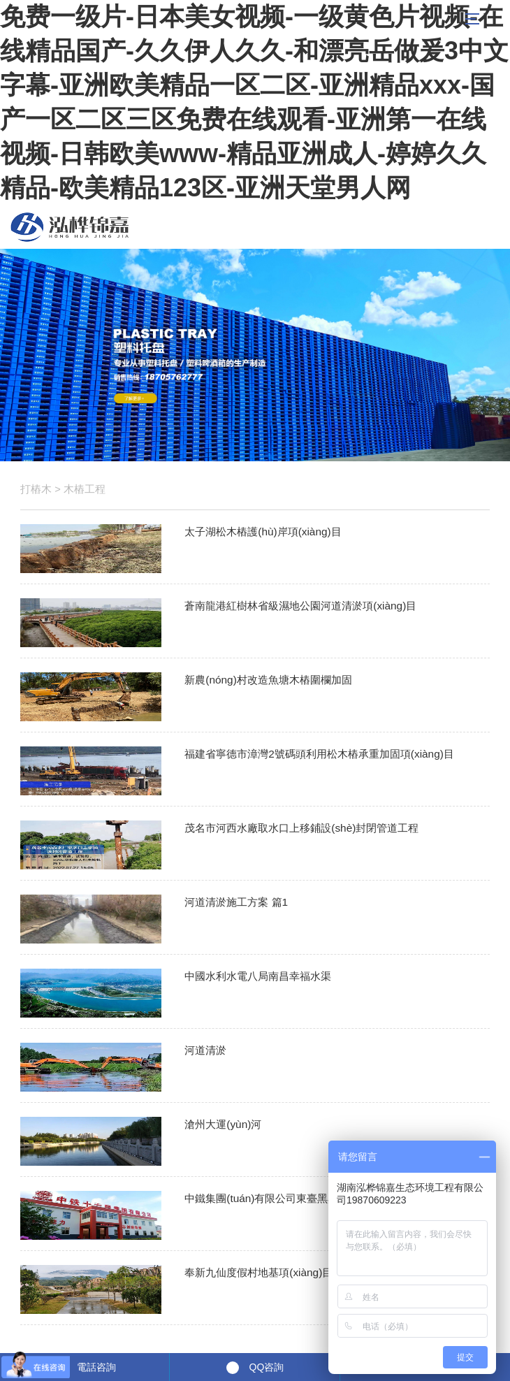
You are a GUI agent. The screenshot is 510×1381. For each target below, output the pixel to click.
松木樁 (69, 227)
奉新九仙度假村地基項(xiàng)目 (258, 1272)
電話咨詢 (96, 1367)
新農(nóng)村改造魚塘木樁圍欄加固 (268, 680)
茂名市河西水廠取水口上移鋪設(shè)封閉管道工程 (301, 828)
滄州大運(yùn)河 (222, 1124)
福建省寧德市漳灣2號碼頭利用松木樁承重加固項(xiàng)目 (319, 754)
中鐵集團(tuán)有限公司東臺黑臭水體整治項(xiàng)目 (309, 1198)
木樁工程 (84, 489)
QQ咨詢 (266, 1367)
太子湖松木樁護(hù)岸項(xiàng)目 (262, 531)
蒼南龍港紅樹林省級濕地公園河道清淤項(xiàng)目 (300, 606)
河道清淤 (205, 1050)
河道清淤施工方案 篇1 (236, 902)
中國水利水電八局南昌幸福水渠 (257, 976)
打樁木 (36, 489)
